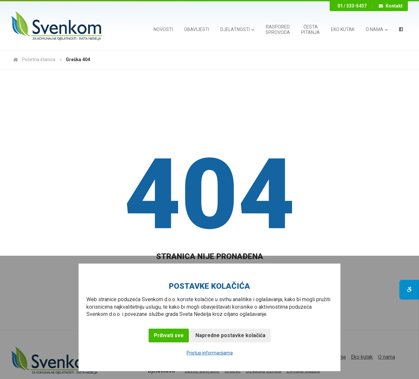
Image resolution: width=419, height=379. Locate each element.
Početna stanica (34, 59)
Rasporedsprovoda (277, 29)
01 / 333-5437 (352, 6)
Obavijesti (196, 29)
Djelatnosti (237, 29)
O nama (377, 29)
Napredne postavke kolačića (230, 335)
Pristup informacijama (210, 352)
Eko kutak (343, 29)
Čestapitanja (310, 29)
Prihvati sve (169, 335)
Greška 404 (78, 59)
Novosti (163, 29)
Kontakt (391, 6)
